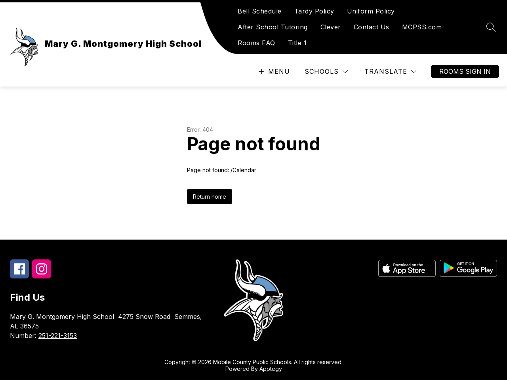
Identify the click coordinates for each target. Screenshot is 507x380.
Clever (330, 27)
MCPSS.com (422, 27)
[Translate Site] (390, 72)
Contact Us (371, 27)
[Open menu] (273, 72)
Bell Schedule (260, 11)
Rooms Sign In (465, 71)
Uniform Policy (371, 11)
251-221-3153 (57, 336)
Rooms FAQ (256, 43)
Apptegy (270, 368)
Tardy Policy (314, 11)
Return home (209, 196)
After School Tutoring (273, 27)
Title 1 (297, 43)
